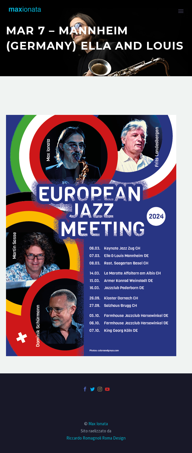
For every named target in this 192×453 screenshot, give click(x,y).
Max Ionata (98, 423)
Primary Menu (180, 11)
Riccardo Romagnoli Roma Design (96, 438)
